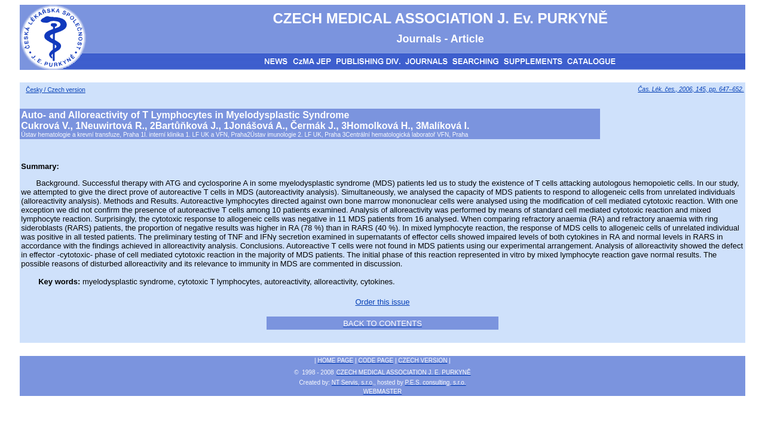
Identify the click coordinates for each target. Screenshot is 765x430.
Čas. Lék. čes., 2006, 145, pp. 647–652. (690, 89)
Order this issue (382, 301)
